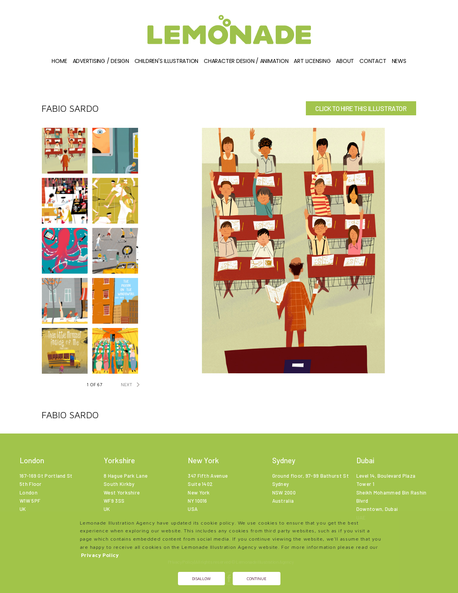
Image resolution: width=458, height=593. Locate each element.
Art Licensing (312, 61)
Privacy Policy (100, 555)
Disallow (201, 578)
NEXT (132, 384)
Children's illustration (166, 61)
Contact (372, 61)
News (399, 61)
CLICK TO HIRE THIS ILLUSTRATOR (360, 108)
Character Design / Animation (246, 61)
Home (59, 61)
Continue (256, 578)
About (345, 61)
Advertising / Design (101, 61)
